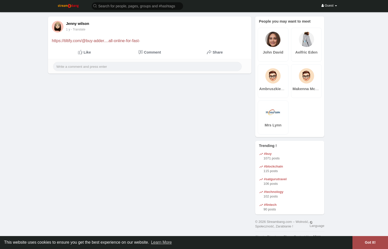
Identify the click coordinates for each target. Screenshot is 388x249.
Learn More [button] (161, 242)
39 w (69, 29)
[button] (137, 6)
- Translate (80, 29)
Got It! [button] (370, 242)
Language (317, 224)
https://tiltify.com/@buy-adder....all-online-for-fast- (96, 41)
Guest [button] (329, 5)
